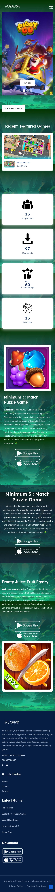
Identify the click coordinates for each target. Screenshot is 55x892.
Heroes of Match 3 (10, 826)
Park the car (7, 808)
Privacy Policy (16, 886)
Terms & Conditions (36, 886)
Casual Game (22, 166)
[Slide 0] (24, 90)
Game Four (7, 832)
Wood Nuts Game (10, 820)
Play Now (27, 83)
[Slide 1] (27, 90)
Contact (5, 791)
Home (4, 781)
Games (5, 786)
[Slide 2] (31, 90)
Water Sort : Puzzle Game (14, 814)
